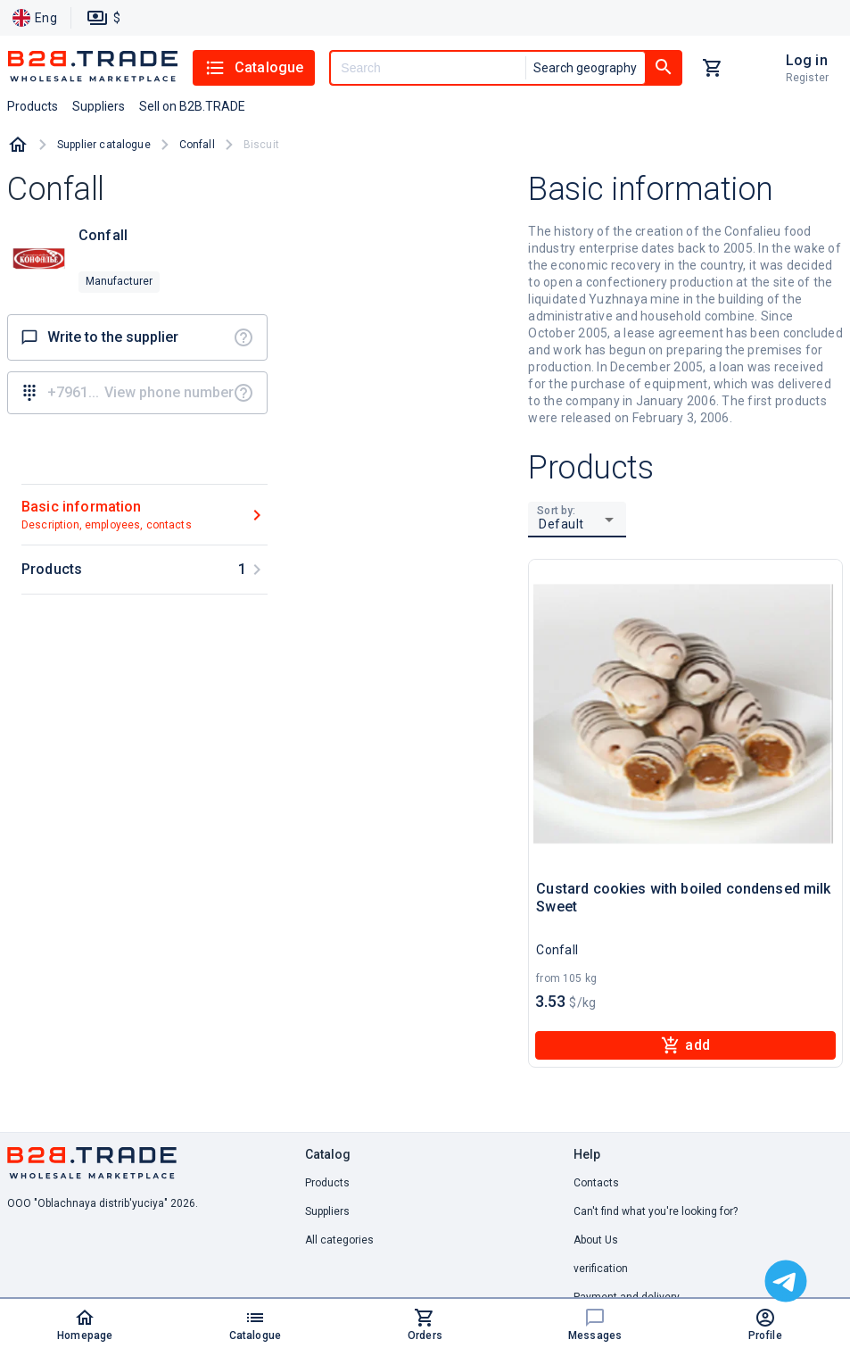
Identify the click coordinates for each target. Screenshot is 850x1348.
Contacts (596, 1183)
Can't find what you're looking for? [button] (656, 1211)
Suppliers (327, 1211)
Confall (197, 144)
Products (327, 1183)
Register (807, 77)
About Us (596, 1240)
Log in (807, 60)
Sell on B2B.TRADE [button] (192, 106)
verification (601, 1268)
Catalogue (253, 68)
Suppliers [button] (98, 106)
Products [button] (32, 106)
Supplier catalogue (104, 144)
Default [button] (561, 524)
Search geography (585, 68)
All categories (339, 1240)
